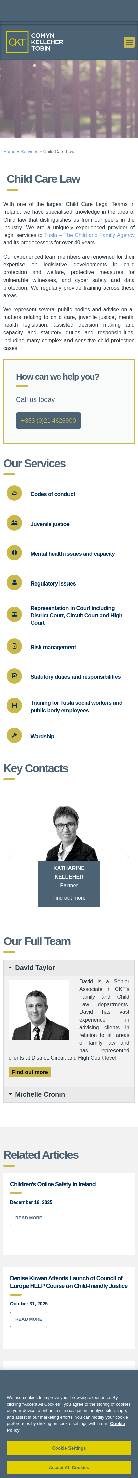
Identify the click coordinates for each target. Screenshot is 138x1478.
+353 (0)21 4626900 (48, 435)
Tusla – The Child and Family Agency (89, 249)
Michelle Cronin (40, 1109)
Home (9, 166)
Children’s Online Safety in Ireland (53, 1199)
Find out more (69, 912)
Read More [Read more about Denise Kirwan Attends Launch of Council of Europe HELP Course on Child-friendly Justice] (28, 1333)
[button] (129, 42)
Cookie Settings (69, 1456)
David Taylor (35, 982)
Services (29, 166)
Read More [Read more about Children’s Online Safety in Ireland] (28, 1232)
